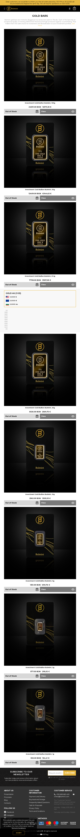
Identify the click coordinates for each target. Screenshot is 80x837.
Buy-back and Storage (37, 799)
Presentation (8, 794)
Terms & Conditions (19, 828)
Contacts (7, 803)
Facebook (9, 812)
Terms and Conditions (37, 811)
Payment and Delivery (37, 797)
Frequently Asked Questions (39, 802)
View (43, 111)
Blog (6, 800)
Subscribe (70, 773)
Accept (19, 833)
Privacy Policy (34, 808)
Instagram (9, 815)
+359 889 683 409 (62, 794)
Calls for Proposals (35, 805)
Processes (8, 797)
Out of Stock (11, 111)
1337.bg (45, 834)
